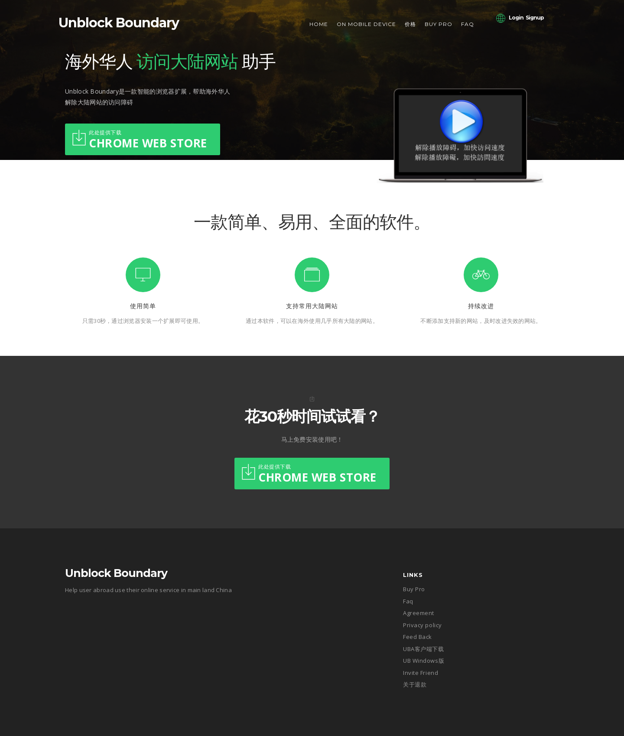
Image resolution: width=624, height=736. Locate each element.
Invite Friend (420, 673)
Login (516, 17)
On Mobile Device (366, 24)
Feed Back (417, 637)
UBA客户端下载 (423, 649)
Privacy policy (422, 625)
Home (318, 24)
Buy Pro (438, 24)
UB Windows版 (423, 660)
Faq (467, 24)
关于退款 (414, 684)
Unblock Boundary (118, 23)
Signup (535, 17)
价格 (410, 24)
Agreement (418, 613)
